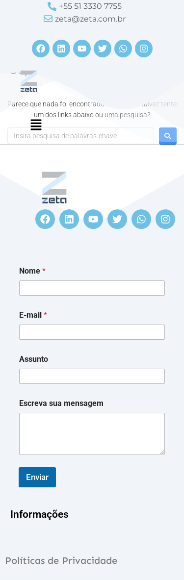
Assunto (33, 359)
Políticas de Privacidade (61, 560)
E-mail (33, 315)
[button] (36, 125)
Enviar (37, 477)
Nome (32, 271)
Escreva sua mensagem (61, 403)
